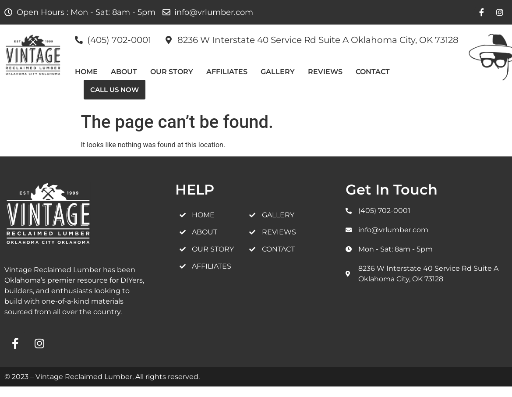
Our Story (171, 71)
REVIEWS (325, 71)
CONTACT (373, 71)
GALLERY (278, 71)
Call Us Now (114, 89)
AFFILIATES (226, 71)
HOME (86, 71)
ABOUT (124, 71)
